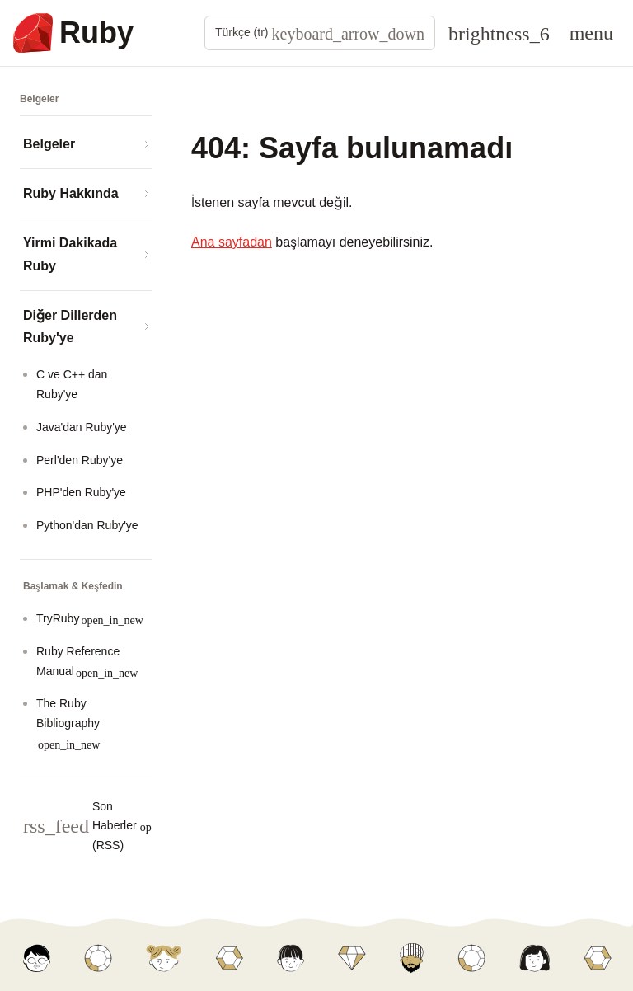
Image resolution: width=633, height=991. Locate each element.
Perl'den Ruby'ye (79, 460)
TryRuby (89, 619)
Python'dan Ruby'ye (87, 525)
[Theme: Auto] (499, 33)
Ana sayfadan (231, 242)
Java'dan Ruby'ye (81, 427)
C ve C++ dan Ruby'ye (71, 384)
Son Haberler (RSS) (112, 826)
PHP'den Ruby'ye (81, 492)
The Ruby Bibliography (68, 723)
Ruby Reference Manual (87, 662)
